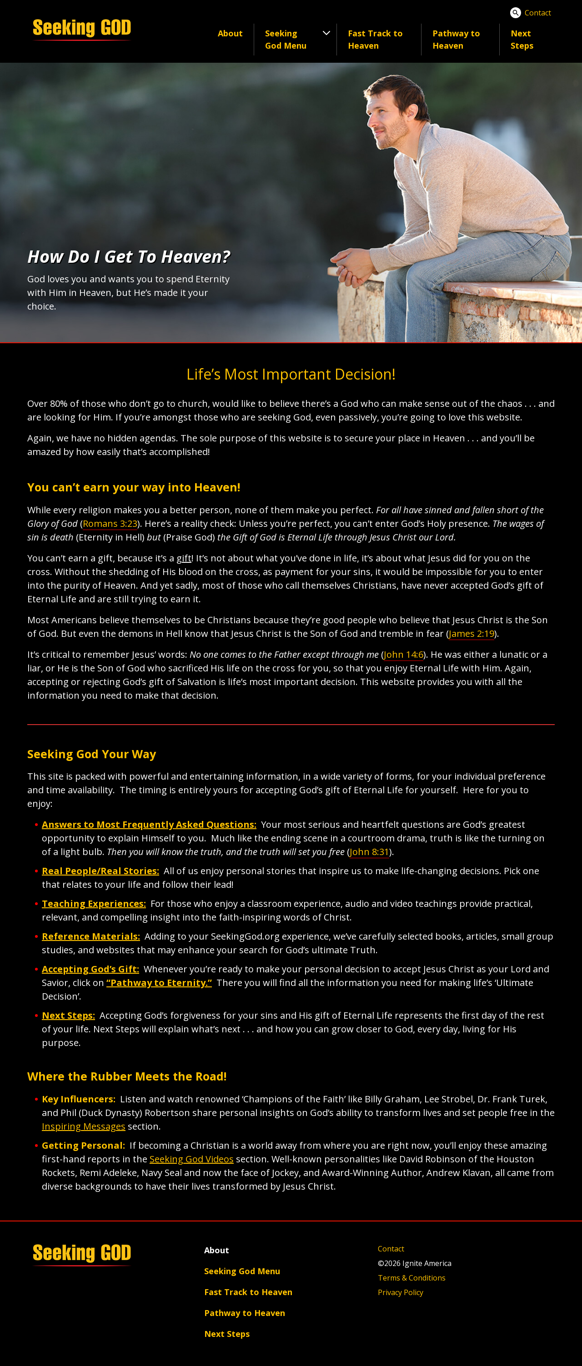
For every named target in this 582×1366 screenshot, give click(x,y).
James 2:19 (471, 633)
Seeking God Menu (242, 1271)
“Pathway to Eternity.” (159, 982)
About (230, 33)
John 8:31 (369, 852)
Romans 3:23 (110, 523)
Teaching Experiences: (94, 903)
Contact (538, 13)
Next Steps (522, 39)
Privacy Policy (400, 1292)
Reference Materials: (91, 936)
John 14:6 (403, 654)
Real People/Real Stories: (100, 871)
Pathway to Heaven (456, 39)
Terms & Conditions (412, 1278)
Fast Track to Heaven (375, 39)
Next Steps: (68, 1015)
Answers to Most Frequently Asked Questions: (149, 824)
